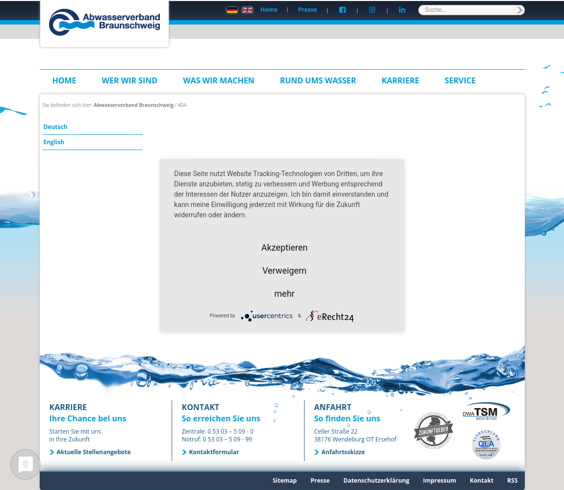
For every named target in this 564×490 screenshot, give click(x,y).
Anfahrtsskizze (343, 452)
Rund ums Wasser (318, 80)
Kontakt (481, 480)
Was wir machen (219, 80)
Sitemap (285, 480)
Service (460, 80)
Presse (307, 9)
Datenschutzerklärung (376, 480)
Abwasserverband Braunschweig (134, 105)
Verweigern (284, 270)
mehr (284, 293)
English (54, 142)
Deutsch (56, 127)
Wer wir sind (130, 80)
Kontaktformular (214, 452)
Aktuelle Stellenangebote (94, 452)
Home (269, 9)
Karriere (400, 80)
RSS (512, 480)
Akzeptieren (284, 247)
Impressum (439, 480)
